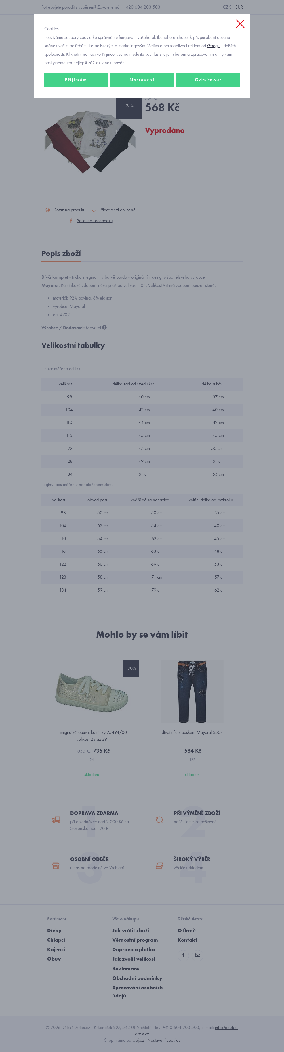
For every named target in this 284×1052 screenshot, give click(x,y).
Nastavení (142, 80)
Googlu (213, 46)
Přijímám (76, 80)
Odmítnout (208, 80)
